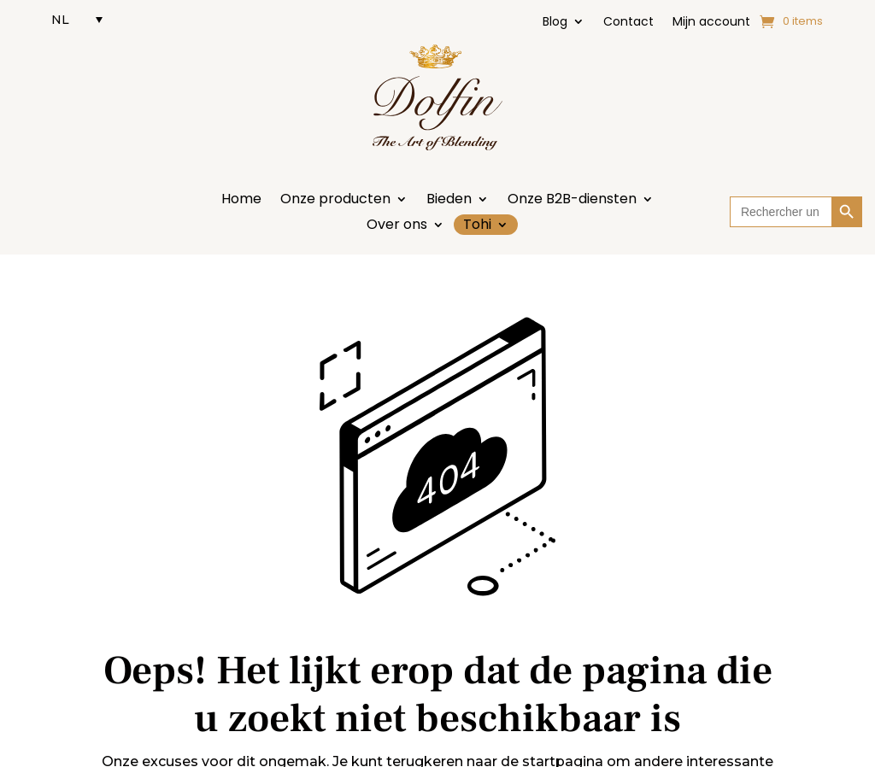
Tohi (477, 225)
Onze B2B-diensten (572, 200)
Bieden (449, 200)
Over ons (397, 226)
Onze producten (335, 200)
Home (241, 200)
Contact (628, 22)
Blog (555, 22)
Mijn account (711, 22)
